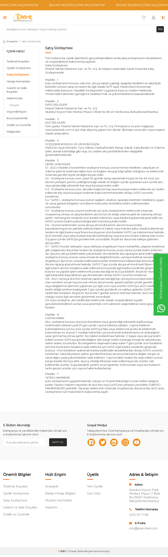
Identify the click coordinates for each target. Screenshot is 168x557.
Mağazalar (14, 131)
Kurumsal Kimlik (17, 118)
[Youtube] (137, 442)
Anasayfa (10, 41)
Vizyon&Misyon (17, 111)
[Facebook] (91, 442)
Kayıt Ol (58, 442)
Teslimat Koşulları (18, 61)
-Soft (62, 551)
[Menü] (5, 17)
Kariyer (14, 105)
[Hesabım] (153, 17)
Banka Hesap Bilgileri (60, 493)
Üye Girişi (93, 493)
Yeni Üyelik (95, 486)
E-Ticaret (71, 551)
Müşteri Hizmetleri (58, 500)
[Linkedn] (114, 442)
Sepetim (51, 507)
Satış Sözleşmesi (18, 74)
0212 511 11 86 (138, 515)
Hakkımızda (14, 98)
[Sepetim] (163, 17)
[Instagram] (125, 442)
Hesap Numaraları (18, 81)
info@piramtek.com (143, 528)
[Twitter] (102, 442)
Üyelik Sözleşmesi (19, 68)
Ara (160, 29)
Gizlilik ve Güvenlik (19, 125)
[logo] (22, 17)
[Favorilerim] (144, 17)
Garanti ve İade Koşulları (17, 89)
